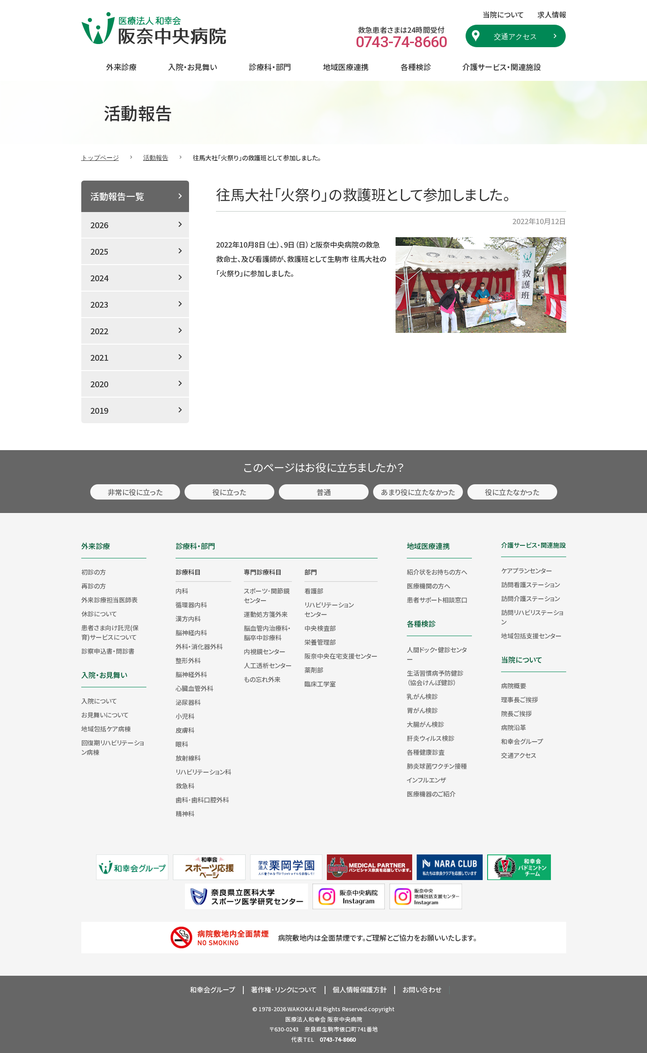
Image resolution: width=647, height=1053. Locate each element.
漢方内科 (188, 618)
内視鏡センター (265, 651)
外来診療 (121, 66)
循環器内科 (191, 604)
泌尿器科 (188, 702)
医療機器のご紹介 (431, 793)
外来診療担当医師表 (109, 599)
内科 (182, 590)
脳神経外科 (191, 674)
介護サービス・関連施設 (501, 66)
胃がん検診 (422, 710)
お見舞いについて (105, 714)
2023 (99, 304)
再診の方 (93, 585)
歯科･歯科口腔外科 (202, 799)
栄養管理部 (320, 641)
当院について (521, 659)
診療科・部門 (270, 66)
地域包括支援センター (531, 635)
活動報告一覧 (117, 196)
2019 (99, 410)
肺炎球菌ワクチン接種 (437, 765)
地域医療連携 (346, 66)
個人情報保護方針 (360, 989)
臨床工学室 (320, 683)
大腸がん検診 (425, 724)
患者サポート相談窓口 (437, 599)
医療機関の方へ (428, 585)
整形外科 (188, 660)
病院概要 (513, 685)
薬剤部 (313, 669)
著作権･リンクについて (284, 989)
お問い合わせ (421, 989)
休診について (99, 613)
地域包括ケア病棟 (106, 728)
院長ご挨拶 (516, 713)
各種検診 (416, 66)
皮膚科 (185, 730)
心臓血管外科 (194, 688)
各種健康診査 (426, 752)
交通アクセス (515, 36)
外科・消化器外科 (199, 646)
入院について (99, 700)
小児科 (185, 716)
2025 (99, 251)
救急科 (185, 785)
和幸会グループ (522, 741)
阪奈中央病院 (344, 1019)
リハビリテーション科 (203, 771)
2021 (99, 357)
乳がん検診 (422, 696)
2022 (99, 330)
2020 (99, 383)
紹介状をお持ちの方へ (437, 571)
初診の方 (93, 571)
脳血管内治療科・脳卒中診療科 (267, 633)
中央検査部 (320, 628)
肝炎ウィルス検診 (430, 738)
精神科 (185, 813)
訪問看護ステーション (530, 584)
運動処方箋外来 (266, 614)
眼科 (182, 743)
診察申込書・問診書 (108, 650)
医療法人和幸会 (305, 1019)
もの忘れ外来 (262, 679)
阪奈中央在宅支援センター (341, 655)
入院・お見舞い (192, 66)
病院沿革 (513, 727)
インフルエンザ (426, 779)
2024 (99, 277)
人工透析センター (268, 665)
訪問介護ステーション (530, 598)
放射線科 (188, 757)
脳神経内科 (191, 632)
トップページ (100, 157)
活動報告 (155, 157)
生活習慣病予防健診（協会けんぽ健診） (435, 677)
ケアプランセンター (526, 570)
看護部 (313, 590)
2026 (99, 224)
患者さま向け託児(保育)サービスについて (110, 632)
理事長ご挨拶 (519, 699)
